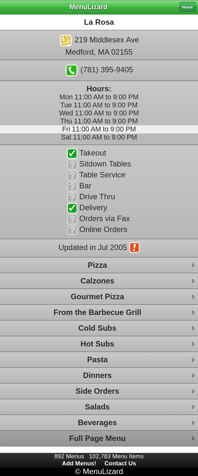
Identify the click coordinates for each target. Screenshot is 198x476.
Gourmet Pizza (97, 296)
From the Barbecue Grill (97, 312)
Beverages (97, 422)
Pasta (97, 359)
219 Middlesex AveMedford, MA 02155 (99, 45)
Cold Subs (97, 328)
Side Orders (97, 391)
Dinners (97, 375)
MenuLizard (103, 471)
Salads (97, 406)
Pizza (97, 265)
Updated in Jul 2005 (98, 248)
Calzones (97, 280)
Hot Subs (97, 343)
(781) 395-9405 (99, 70)
